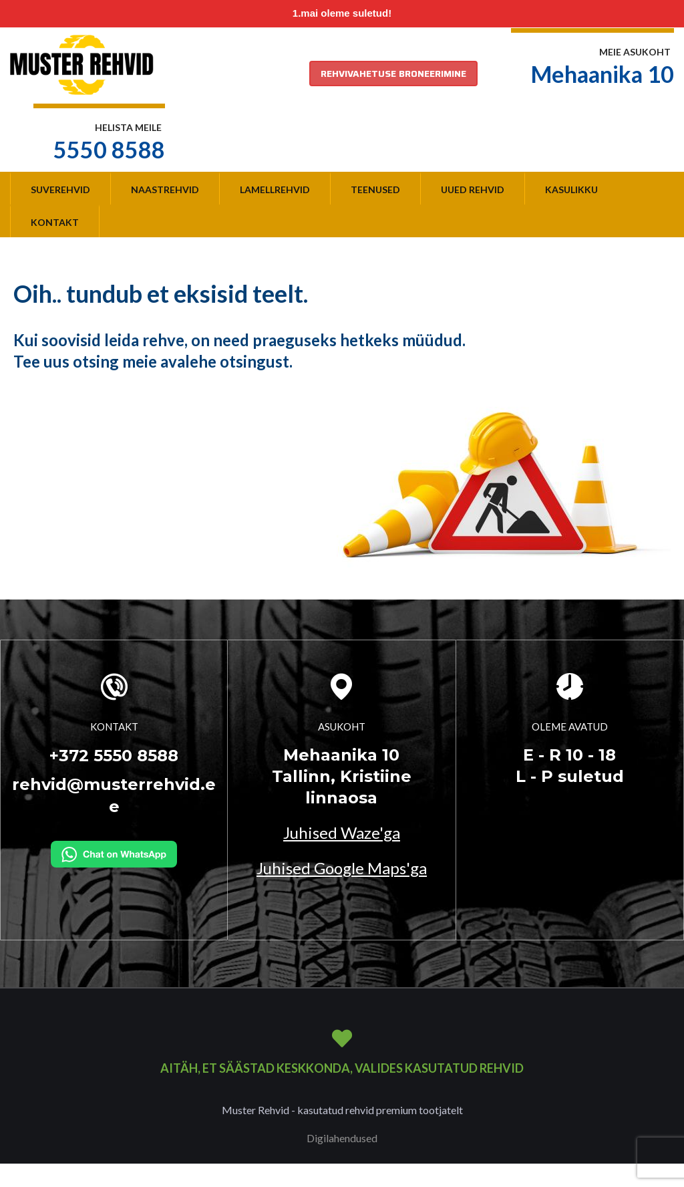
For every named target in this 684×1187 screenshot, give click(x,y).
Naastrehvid (165, 189)
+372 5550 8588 (113, 755)
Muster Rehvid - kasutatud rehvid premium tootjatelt (342, 1109)
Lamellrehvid (275, 189)
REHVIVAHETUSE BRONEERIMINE (393, 73)
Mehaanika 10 (602, 74)
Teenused (375, 189)
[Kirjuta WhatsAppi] (114, 852)
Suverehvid (60, 189)
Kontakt (55, 222)
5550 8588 (109, 149)
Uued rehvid (472, 189)
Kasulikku (571, 189)
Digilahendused (342, 1138)
